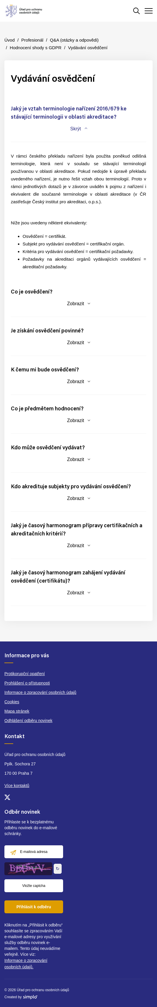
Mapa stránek (16, 711)
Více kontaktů (16, 785)
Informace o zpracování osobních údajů (40, 692)
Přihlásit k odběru (33, 906)
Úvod (9, 39)
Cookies (11, 701)
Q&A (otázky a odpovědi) (74, 39)
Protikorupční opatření (24, 673)
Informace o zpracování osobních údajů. (25, 963)
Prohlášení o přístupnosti (27, 683)
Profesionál (32, 39)
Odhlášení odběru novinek (28, 720)
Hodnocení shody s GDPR (35, 47)
